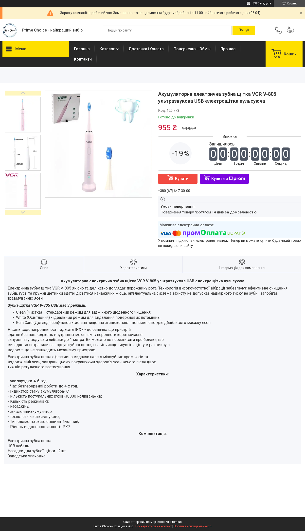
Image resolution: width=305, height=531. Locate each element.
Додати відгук (290, 30)
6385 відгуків (261, 3)
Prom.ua (176, 522)
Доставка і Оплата (146, 49)
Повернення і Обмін (192, 49)
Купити (181, 178)
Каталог (107, 49)
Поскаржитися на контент (153, 526)
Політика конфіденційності (193, 526)
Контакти (83, 59)
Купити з (228, 178)
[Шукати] (244, 30)
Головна (82, 49)
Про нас (227, 49)
